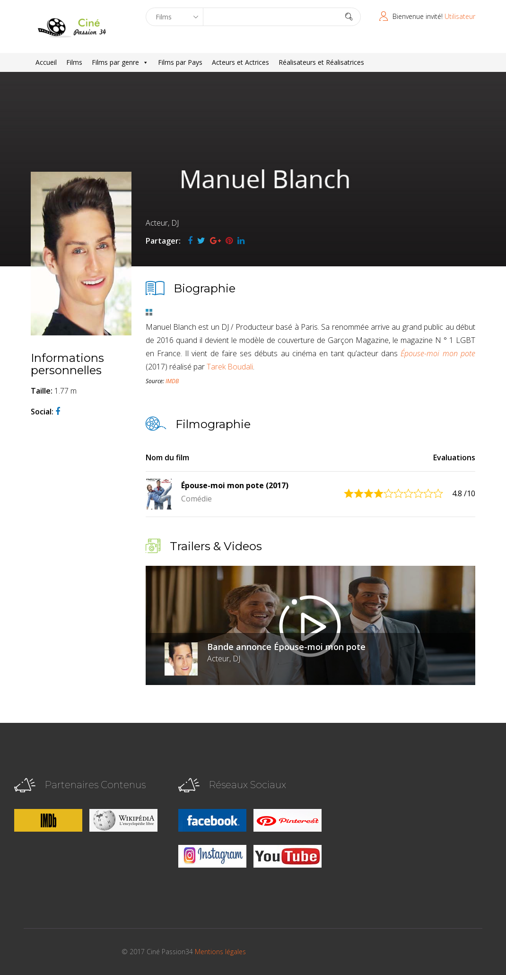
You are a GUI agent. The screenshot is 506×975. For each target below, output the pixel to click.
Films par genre (120, 62)
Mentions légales (220, 951)
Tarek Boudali (230, 366)
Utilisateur (460, 16)
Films (74, 62)
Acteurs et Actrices (240, 62)
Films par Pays (180, 62)
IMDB (172, 381)
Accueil (46, 62)
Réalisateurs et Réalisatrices (321, 62)
